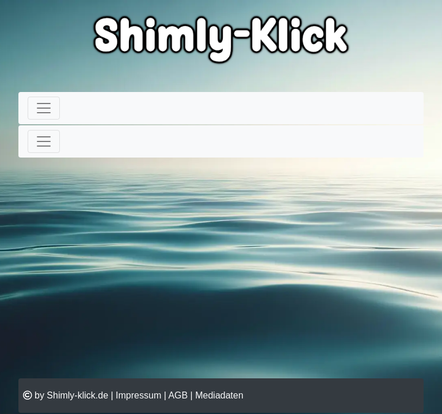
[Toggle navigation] (44, 108)
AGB (178, 395)
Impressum (138, 395)
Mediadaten (219, 395)
